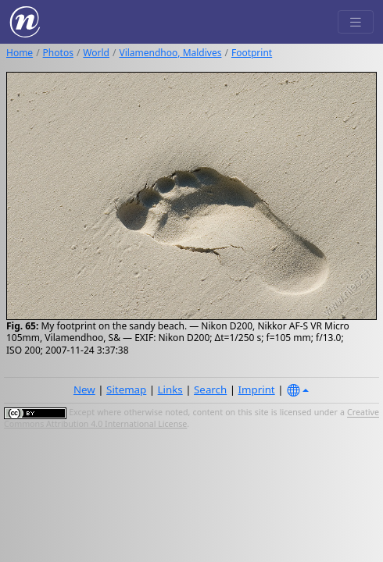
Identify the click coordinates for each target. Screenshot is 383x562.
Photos (58, 52)
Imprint (256, 389)
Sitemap (126, 389)
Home (19, 52)
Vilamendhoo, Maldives (170, 52)
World (96, 52)
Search (210, 389)
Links (170, 389)
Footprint (251, 52)
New (84, 389)
